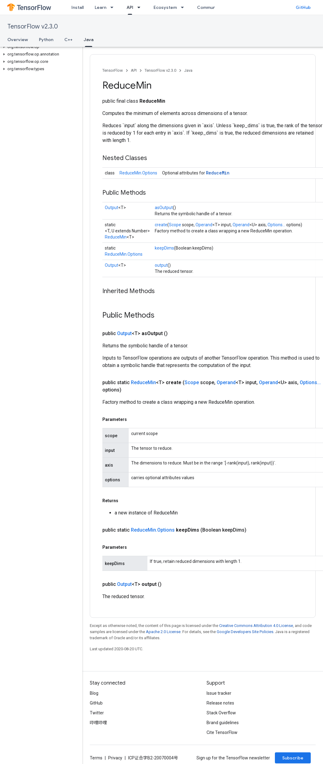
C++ (68, 39)
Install (77, 7)
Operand (204, 224)
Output (111, 207)
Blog (94, 693)
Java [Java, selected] (88, 39)
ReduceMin (218, 173)
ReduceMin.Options (138, 172)
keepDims (164, 248)
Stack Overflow (221, 712)
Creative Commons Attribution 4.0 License (256, 625)
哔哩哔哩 (98, 722)
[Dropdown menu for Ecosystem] (184, 7)
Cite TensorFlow (222, 732)
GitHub (303, 7)
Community (209, 7)
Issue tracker (219, 693)
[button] (40, 47)
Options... (276, 224)
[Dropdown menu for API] (140, 7)
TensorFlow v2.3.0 (32, 26)
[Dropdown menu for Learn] (113, 7)
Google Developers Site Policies (245, 631)
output (161, 265)
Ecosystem (165, 7)
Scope (175, 224)
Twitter (97, 712)
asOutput (164, 207)
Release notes (220, 703)
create (161, 224)
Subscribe (292, 758)
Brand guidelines (223, 722)
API (134, 70)
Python (46, 39)
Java (188, 70)
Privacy (115, 757)
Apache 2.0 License (163, 631)
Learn (100, 7)
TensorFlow (112, 70)
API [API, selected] (130, 7)
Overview (17, 39)
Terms (96, 757)
